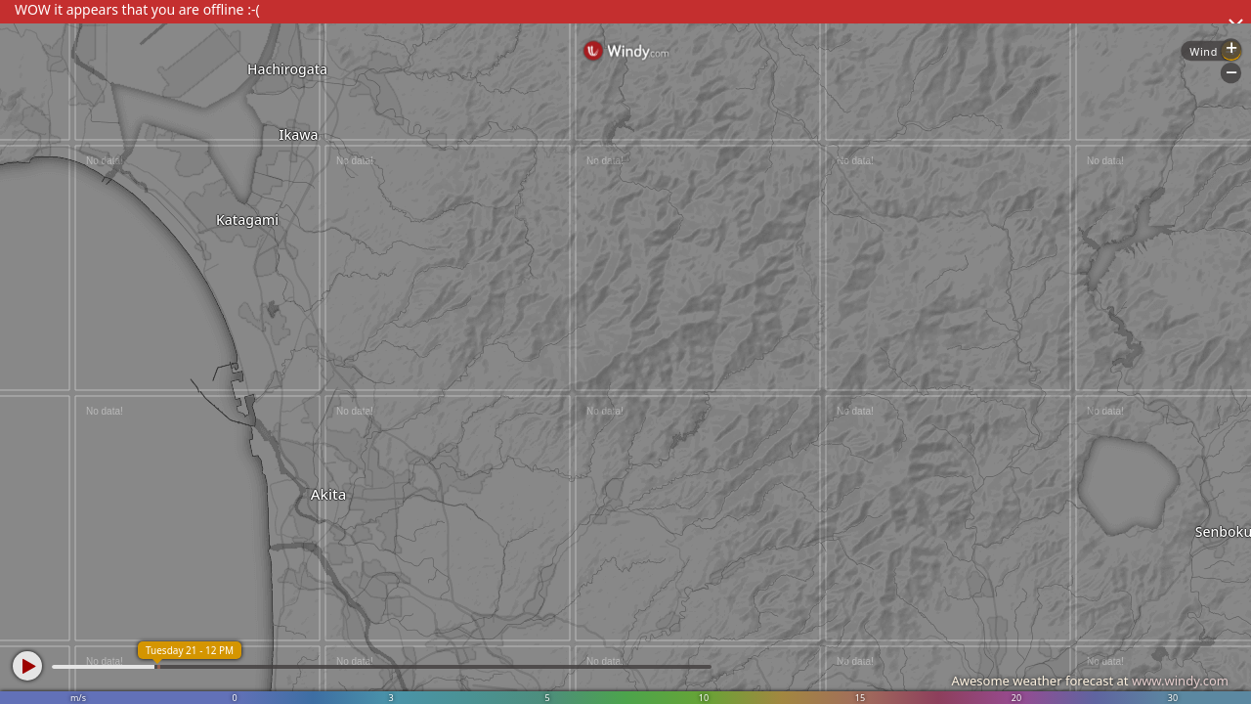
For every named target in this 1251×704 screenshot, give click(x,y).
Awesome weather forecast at (1090, 680)
